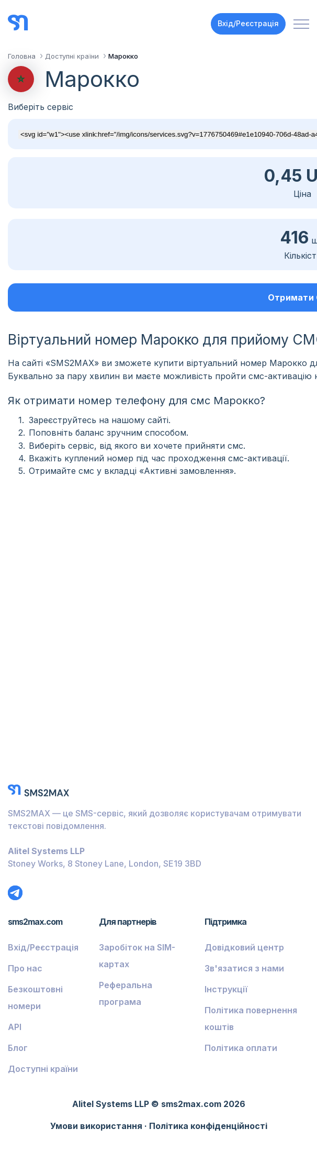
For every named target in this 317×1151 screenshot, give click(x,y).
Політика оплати (241, 1048)
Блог (18, 1048)
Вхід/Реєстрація (248, 23)
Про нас (25, 968)
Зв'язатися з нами (244, 968)
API (14, 1027)
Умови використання (96, 1126)
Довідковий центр (244, 947)
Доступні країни (43, 1069)
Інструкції (226, 989)
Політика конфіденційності (208, 1126)
